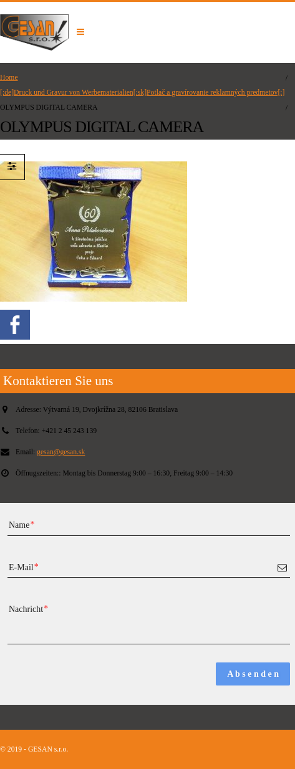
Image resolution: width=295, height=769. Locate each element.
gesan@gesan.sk (61, 452)
